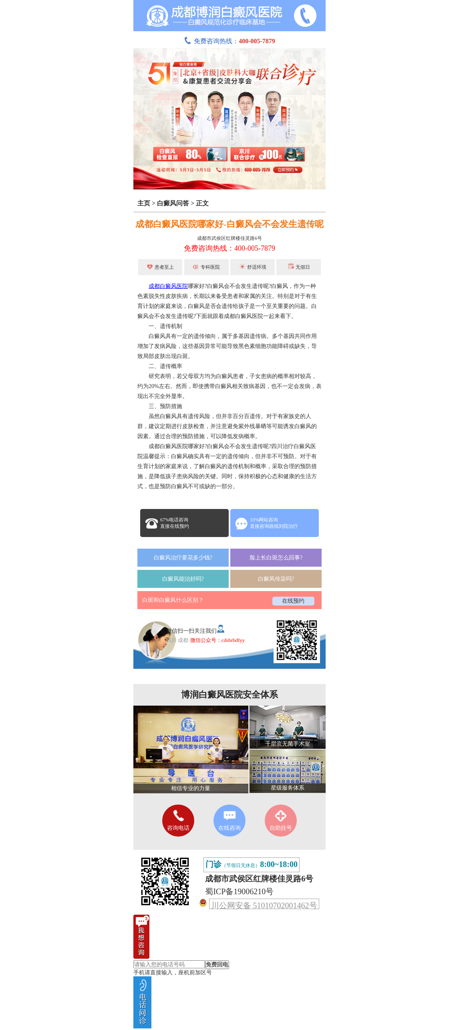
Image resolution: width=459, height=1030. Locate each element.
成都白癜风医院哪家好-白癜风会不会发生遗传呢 (229, 224)
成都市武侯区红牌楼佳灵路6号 (229, 238)
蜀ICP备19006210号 (239, 891)
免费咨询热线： (229, 41)
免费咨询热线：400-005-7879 (229, 248)
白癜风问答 (173, 203)
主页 (143, 203)
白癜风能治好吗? (183, 579)
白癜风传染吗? (276, 579)
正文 (202, 203)
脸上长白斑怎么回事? (276, 558)
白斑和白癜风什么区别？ (173, 600)
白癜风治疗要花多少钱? (183, 558)
